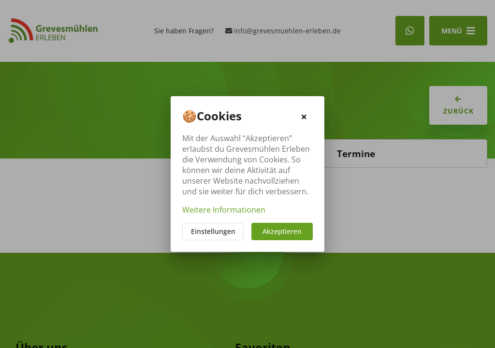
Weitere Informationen (223, 209)
